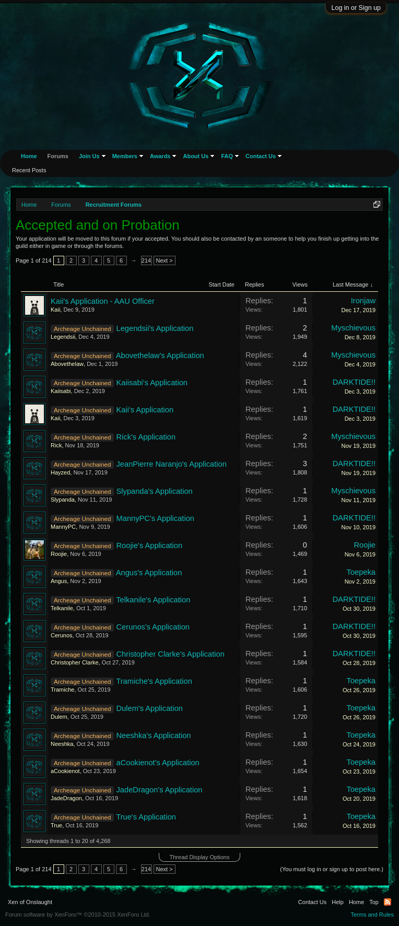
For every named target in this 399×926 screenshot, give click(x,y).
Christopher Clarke (75, 662)
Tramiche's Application (154, 681)
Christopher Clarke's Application (170, 654)
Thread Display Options (200, 857)
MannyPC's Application (155, 518)
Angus (59, 581)
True (56, 825)
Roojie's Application (149, 545)
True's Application (146, 817)
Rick (56, 445)
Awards (160, 156)
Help (338, 902)
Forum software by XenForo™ (77, 914)
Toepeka (361, 572)
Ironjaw (363, 300)
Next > (164, 260)
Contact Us (260, 156)
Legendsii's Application (155, 328)
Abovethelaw (67, 364)
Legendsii (63, 337)
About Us (195, 156)
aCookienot (65, 771)
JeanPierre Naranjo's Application (171, 464)
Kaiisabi (61, 391)
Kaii (55, 309)
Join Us (89, 156)
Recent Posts (29, 170)
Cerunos (62, 635)
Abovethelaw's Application (160, 355)
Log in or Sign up (356, 7)
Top (374, 902)
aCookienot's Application (157, 762)
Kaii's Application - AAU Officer (103, 301)
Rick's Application (146, 437)
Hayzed (60, 472)
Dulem (59, 717)
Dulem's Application (149, 708)
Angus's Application (149, 572)
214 (146, 260)
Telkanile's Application (153, 600)
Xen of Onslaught (30, 902)
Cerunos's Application (153, 627)
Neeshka (62, 744)
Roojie (59, 554)
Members (124, 156)
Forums (58, 156)
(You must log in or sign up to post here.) (331, 869)
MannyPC (63, 527)
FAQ (227, 156)
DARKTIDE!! (354, 382)
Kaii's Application (145, 410)
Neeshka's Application (153, 735)
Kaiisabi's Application (151, 382)
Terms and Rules (372, 914)
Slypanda (63, 499)
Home (29, 156)
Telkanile (62, 608)
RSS (387, 902)
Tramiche (62, 689)
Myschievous (353, 328)
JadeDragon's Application (159, 790)
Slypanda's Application (154, 491)
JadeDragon (66, 798)
